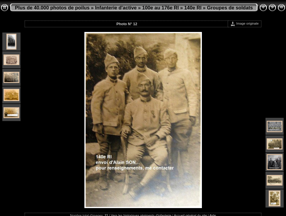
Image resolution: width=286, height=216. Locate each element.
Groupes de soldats (230, 8)
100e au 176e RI (160, 8)
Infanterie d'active (116, 8)
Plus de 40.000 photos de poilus (52, 8)
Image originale (244, 23)
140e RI (193, 8)
